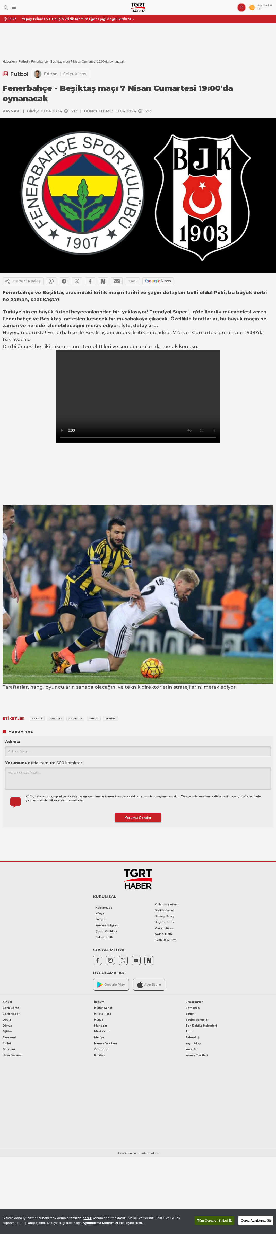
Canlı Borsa (11, 1008)
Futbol (23, 61)
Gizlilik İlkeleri (164, 910)
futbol (62, 312)
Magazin (100, 1025)
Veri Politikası (164, 928)
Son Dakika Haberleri (201, 1025)
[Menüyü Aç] (14, 7)
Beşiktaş (50, 319)
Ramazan (193, 1008)
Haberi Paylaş (23, 281)
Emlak (7, 1043)
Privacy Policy (164, 916)
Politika (99, 1055)
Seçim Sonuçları (197, 1019)
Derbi (9, 346)
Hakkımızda (104, 907)
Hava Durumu (12, 1055)
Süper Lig (184, 312)
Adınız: (12, 741)
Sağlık (190, 1013)
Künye (100, 913)
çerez (87, 1218)
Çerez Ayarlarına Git (256, 1220)
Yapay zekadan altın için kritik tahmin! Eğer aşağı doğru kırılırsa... (78, 19)
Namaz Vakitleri (105, 1043)
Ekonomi (9, 1037)
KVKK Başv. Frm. (166, 940)
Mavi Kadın (102, 1031)
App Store (149, 984)
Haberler (9, 61)
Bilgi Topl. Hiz (164, 922)
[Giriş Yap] (241, 7)
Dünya (7, 1025)
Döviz (7, 1019)
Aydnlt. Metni (164, 934)
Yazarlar (192, 1049)
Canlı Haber (11, 1013)
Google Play (111, 985)
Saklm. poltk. (105, 937)
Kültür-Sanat (103, 1008)
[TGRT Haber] (138, 7)
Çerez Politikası (107, 931)
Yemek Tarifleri (197, 1055)
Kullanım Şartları (166, 904)
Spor (189, 1031)
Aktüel (7, 1002)
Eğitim (7, 1031)
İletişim (101, 919)
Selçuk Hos (74, 73)
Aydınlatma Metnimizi (100, 1223)
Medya (99, 1037)
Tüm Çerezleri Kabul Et (214, 1220)
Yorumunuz (44, 762)
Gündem (9, 1049)
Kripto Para (102, 1013)
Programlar (194, 1002)
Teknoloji (192, 1037)
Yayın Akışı (193, 1043)
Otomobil (101, 1049)
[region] (138, 1221)
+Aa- (132, 280)
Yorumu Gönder (138, 818)
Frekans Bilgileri (107, 925)
